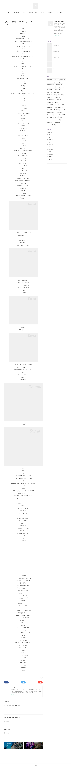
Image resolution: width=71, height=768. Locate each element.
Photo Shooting (59, 104)
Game (56, 117)
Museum (50, 114)
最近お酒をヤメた (7, 732)
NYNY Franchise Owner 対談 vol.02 (12, 717)
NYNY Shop (51, 87)
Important (57, 119)
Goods (60, 94)
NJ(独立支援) (51, 124)
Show (59, 99)
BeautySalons (61, 87)
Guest (57, 102)
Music (24, 12)
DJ (63, 114)
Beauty (62, 79)
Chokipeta (57, 122)
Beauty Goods (51, 94)
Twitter (42, 12)
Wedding (59, 112)
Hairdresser (51, 82)
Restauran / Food (33, 12)
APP (49, 117)
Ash (64, 119)
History (49, 119)
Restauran (57, 97)
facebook (50, 12)
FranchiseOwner (59, 107)
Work (59, 82)
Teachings (59, 84)
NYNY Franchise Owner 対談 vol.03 (12, 705)
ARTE (49, 122)
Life (56, 79)
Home (9, 12)
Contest (50, 104)
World (56, 109)
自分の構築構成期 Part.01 (59, 62)
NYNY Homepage (59, 12)
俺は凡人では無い (7, 729)
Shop (49, 97)
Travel (63, 109)
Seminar (50, 102)
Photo (49, 107)
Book (56, 92)
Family (62, 117)
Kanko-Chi (50, 112)
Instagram (16, 12)
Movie (49, 92)
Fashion (50, 89)
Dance (57, 114)
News (49, 79)
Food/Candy (51, 99)
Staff (49, 109)
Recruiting (50, 84)
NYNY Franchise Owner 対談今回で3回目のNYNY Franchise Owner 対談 (17, 707)
